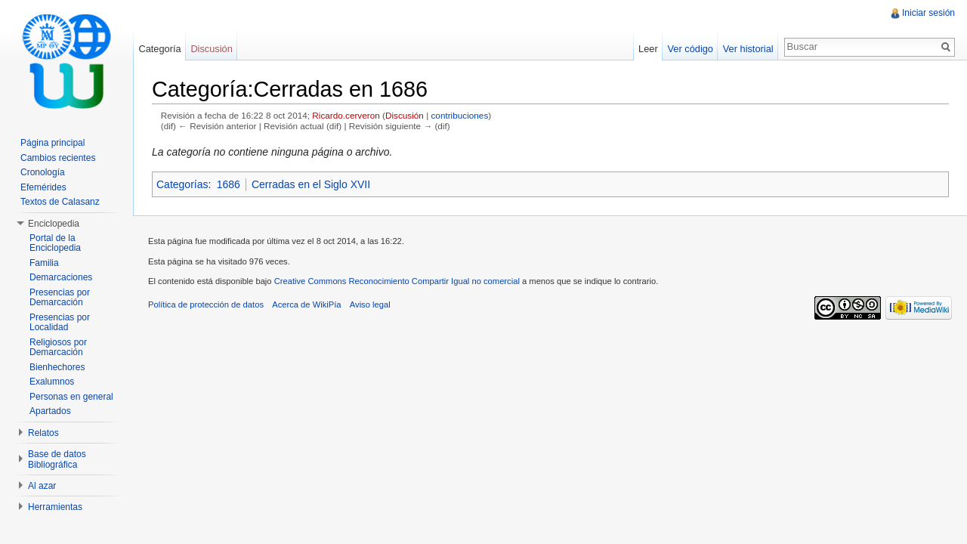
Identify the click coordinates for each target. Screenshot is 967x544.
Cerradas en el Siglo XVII (311, 184)
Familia (44, 263)
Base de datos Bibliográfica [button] (57, 459)
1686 (228, 184)
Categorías (182, 184)
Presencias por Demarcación (59, 297)
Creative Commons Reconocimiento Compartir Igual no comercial (397, 281)
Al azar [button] (42, 486)
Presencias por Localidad (59, 322)
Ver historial (748, 48)
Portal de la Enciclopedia (55, 243)
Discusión (404, 115)
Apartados (50, 411)
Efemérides (43, 187)
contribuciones (459, 115)
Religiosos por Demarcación (58, 347)
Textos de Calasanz (60, 201)
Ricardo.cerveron (345, 115)
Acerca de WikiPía (306, 304)
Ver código (689, 48)
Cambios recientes (57, 158)
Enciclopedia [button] (53, 223)
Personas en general (71, 396)
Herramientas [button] (55, 507)
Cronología (42, 172)
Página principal (52, 143)
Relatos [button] (43, 433)
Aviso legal (370, 304)
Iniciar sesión (928, 13)
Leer (648, 48)
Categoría (159, 48)
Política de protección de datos (206, 304)
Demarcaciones (60, 277)
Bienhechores (57, 367)
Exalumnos (51, 381)
